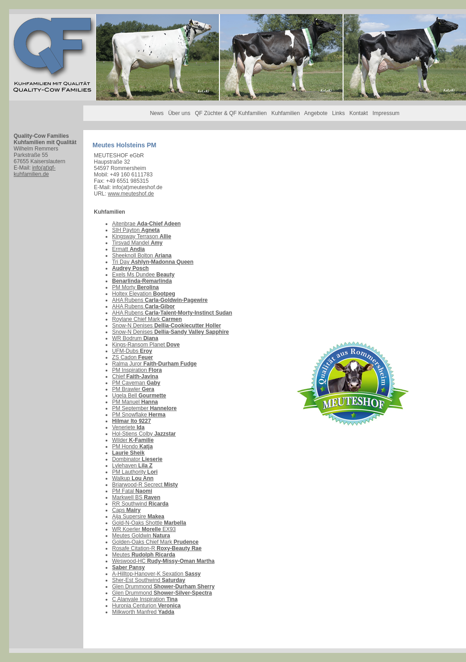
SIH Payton (136, 230)
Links (338, 113)
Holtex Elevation (143, 294)
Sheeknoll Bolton (142, 255)
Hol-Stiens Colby (144, 434)
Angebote (315, 113)
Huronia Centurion (146, 605)
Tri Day (152, 262)
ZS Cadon (132, 357)
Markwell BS (136, 497)
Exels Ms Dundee (143, 274)
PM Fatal (132, 491)
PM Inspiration (137, 370)
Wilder (132, 440)
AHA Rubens (160, 300)
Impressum (385, 113)
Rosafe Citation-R (157, 548)
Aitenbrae (146, 224)
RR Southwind (140, 504)
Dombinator (137, 459)
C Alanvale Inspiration (144, 599)
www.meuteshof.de (131, 194)
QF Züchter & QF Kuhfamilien (231, 113)
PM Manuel (135, 402)
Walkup (132, 478)
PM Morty (135, 287)
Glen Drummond (163, 586)
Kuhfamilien (285, 113)
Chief (135, 376)
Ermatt (128, 249)
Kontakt (359, 113)
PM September (144, 408)
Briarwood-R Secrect (145, 484)
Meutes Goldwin (141, 535)
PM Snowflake (138, 414)
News (156, 113)
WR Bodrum (135, 338)
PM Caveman (136, 383)
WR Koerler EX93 (144, 529)
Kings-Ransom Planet (146, 344)
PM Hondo (132, 446)
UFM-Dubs (132, 351)
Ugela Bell (139, 395)
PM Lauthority (134, 472)
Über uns (179, 113)
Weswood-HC (163, 561)
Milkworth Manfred (143, 612)
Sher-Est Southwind (148, 580)
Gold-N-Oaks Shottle (149, 523)
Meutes (143, 555)
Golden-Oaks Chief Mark (155, 542)
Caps (126, 510)
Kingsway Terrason (141, 236)
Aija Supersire (138, 516)
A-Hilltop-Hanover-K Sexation (156, 574)
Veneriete (128, 427)
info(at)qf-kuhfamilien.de (35, 171)
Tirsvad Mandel (137, 243)
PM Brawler (133, 389)
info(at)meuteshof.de (137, 187)
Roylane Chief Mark (147, 319)
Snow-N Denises (166, 325)
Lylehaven (132, 465)
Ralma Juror (154, 364)
